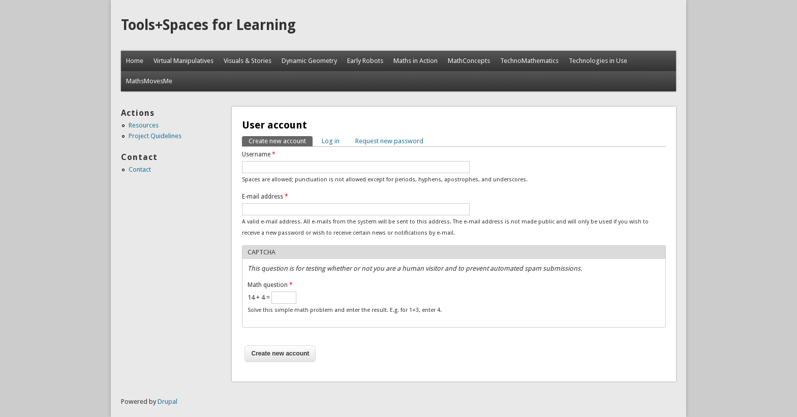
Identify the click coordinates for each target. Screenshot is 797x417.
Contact (140, 169)
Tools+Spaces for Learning (208, 25)
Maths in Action (415, 61)
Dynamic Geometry (309, 61)
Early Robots (365, 61)
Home (134, 61)
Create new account (281, 140)
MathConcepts (469, 61)
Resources (144, 125)
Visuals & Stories (247, 61)
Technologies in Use (598, 61)
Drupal (167, 401)
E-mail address (265, 196)
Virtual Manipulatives (183, 61)
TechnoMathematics (529, 61)
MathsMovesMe (149, 81)
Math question (270, 284)
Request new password (389, 141)
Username (258, 154)
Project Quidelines (155, 136)
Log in (331, 141)
